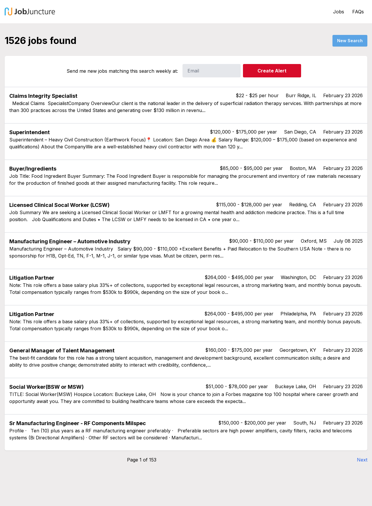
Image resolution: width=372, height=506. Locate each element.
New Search (350, 40)
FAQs (358, 12)
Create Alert (272, 71)
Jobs (338, 12)
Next (362, 460)
